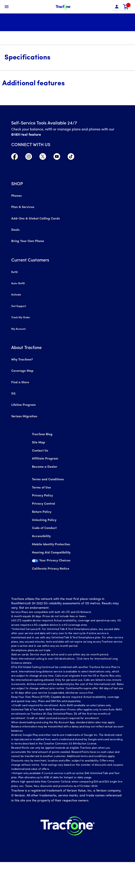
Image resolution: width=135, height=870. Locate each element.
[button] (116, 6)
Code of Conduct (45, 532)
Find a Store (20, 379)
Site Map (39, 439)
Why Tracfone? (22, 357)
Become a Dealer (45, 465)
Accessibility (41, 540)
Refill (14, 271)
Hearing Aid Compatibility (51, 558)
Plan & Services (22, 208)
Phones (16, 196)
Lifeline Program (23, 401)
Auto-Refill (17, 282)
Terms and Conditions (48, 479)
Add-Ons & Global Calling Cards (34, 219)
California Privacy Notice (50, 576)
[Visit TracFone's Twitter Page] (42, 158)
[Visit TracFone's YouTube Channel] (57, 158)
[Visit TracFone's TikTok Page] (71, 158)
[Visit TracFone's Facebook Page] (14, 158)
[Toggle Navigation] (6, 6)
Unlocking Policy (44, 523)
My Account (18, 327)
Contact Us (41, 448)
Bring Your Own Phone (27, 241)
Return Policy (42, 514)
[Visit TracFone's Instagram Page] (28, 158)
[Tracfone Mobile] (63, 7)
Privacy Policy (42, 496)
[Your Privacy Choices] (67, 569)
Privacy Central (44, 505)
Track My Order (20, 316)
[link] (126, 6)
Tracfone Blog (43, 430)
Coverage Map (22, 368)
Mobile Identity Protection (51, 549)
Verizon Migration (24, 412)
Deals (15, 230)
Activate (16, 293)
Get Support (18, 304)
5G (13, 390)
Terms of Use (42, 487)
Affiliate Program (45, 456)
